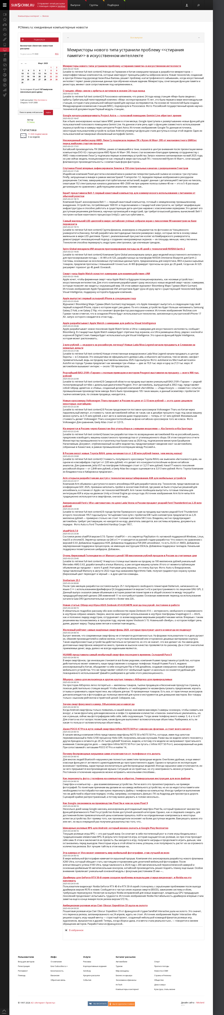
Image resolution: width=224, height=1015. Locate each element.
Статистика (28, 130)
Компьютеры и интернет (28, 16)
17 (22, 76)
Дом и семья (159, 984)
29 (51, 79)
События (87, 980)
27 (39, 79)
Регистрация (24, 966)
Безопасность (57, 970)
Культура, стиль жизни (164, 989)
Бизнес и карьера (124, 975)
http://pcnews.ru (40, 100)
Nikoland (200, 1002)
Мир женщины (122, 970)
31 (22, 82)
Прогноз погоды (161, 966)
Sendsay (87, 970)
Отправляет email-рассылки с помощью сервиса (51, 4)
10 (22, 73)
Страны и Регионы (162, 975)
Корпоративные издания (94, 966)
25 (28, 79)
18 (28, 76)
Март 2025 (43, 63)
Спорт (157, 961)
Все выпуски (136, 37)
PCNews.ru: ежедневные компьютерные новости (53, 27)
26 (34, 79)
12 (34, 73)
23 (56, 76)
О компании (56, 961)
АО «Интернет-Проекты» (43, 1002)
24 (22, 79)
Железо (45, 16)
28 (45, 79)
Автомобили (121, 961)
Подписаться (39, 39)
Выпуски (78, 3)
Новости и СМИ (161, 970)
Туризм (119, 966)
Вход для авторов (26, 961)
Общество (159, 980)
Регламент (23, 970)
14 (45, 73)
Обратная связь (58, 980)
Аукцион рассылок (91, 975)
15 (51, 73)
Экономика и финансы (126, 980)
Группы (96, 3)
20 (39, 76)
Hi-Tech (119, 984)
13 (39, 73)
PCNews (31, 122)
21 (45, 76)
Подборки (116, 3)
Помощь (22, 975)
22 (51, 76)
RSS (57, 53)
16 (56, 73)
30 (56, 79)
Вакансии (55, 975)
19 (34, 76)
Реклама (87, 961)
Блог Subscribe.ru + (59, 966)
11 (28, 73)
